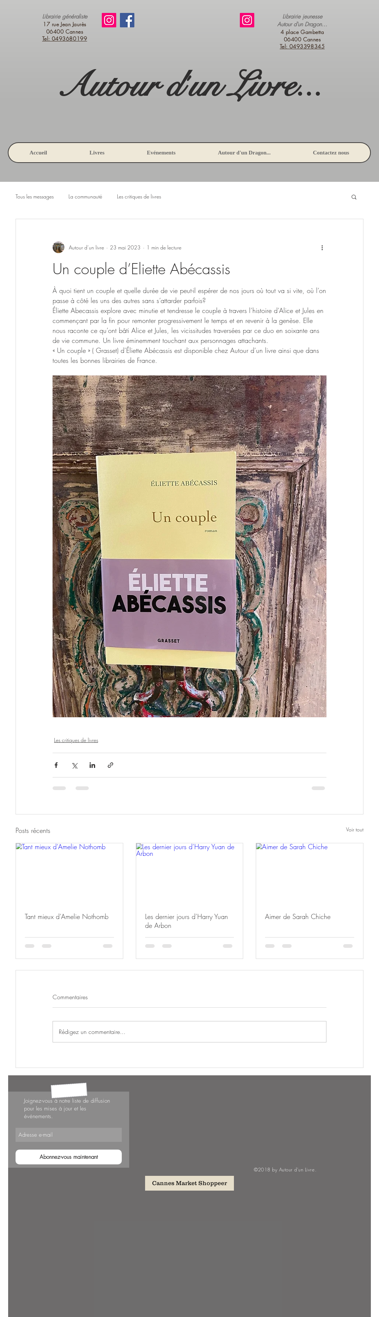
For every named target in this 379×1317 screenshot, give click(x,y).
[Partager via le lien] (110, 765)
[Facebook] (127, 20)
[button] (354, 197)
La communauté (85, 196)
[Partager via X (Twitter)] (74, 765)
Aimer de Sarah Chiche (298, 916)
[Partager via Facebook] (56, 765)
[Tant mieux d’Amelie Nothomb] (69, 873)
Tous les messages (35, 196)
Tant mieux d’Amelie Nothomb (66, 916)
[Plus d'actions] (322, 247)
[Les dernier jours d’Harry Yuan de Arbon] (189, 873)
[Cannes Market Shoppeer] (189, 1183)
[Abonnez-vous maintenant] (69, 1157)
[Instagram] (109, 20)
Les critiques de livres (139, 196)
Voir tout (354, 829)
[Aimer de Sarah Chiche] (309, 873)
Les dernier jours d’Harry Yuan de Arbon (186, 921)
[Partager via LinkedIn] (92, 765)
